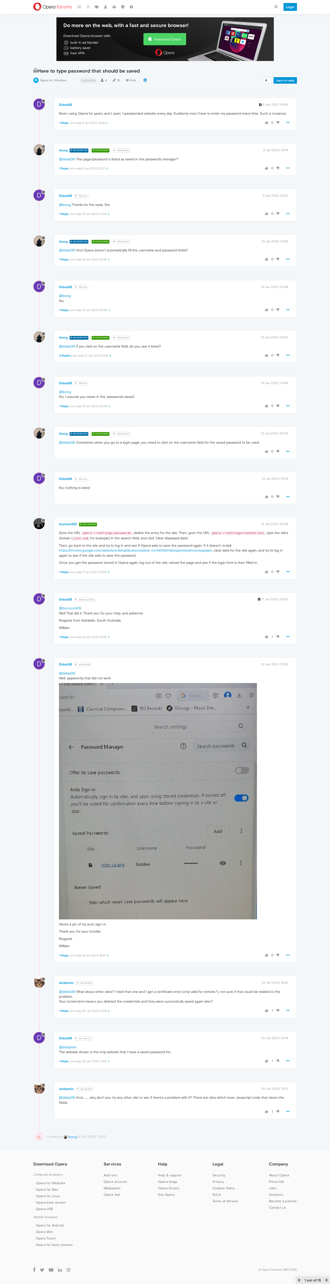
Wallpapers (112, 1188)
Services (112, 1164)
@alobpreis (83, 1038)
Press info (276, 1181)
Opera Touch (46, 1238)
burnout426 (68, 524)
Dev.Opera (166, 1194)
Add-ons (110, 1175)
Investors (276, 1194)
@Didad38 (121, 150)
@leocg (81, 196)
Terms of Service (225, 1201)
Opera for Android (50, 1225)
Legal (218, 1164)
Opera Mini (44, 1232)
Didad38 (65, 105)
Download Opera (167, 39)
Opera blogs (167, 1181)
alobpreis (66, 983)
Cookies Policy (224, 1188)
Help (162, 1164)
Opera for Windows (53, 80)
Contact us (277, 1207)
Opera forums (168, 1188)
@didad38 (67, 159)
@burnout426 (84, 600)
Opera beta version (51, 1202)
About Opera (279, 1175)
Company (278, 1164)
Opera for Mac (47, 1189)
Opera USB (44, 1209)
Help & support (170, 1175)
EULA (217, 1194)
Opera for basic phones (54, 1245)
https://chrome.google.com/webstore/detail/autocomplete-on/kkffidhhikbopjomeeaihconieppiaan (135, 550)
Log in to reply (285, 80)
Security (219, 1175)
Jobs (273, 1188)
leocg (63, 150)
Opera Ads (112, 1194)
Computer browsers (48, 1175)
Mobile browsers (45, 1217)
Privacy (218, 1181)
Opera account (115, 1181)
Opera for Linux (48, 1196)
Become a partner (283, 1201)
